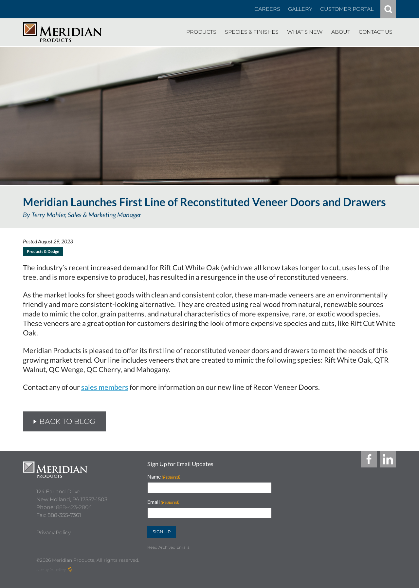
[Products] (201, 32)
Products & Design (43, 251)
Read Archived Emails (168, 547)
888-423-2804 (74, 504)
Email (163, 502)
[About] (341, 32)
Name (163, 477)
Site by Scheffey (51, 569)
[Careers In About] (267, 9)
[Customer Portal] (347, 9)
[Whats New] (304, 32)
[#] (388, 9)
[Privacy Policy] (53, 529)
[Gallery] (300, 9)
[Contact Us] (375, 32)
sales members (104, 387)
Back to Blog (64, 421)
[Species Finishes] (251, 32)
